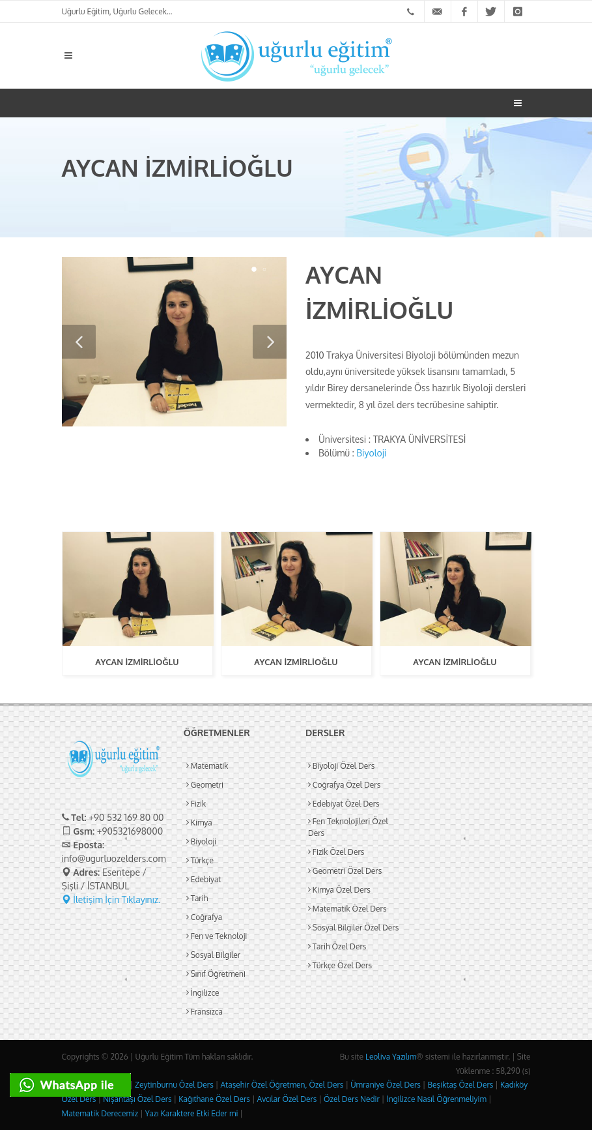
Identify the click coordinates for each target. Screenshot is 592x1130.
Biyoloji (371, 452)
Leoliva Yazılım (390, 1057)
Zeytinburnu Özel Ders (173, 1085)
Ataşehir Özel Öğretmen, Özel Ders (281, 1085)
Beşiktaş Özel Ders (460, 1085)
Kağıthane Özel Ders (213, 1099)
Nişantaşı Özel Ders (136, 1099)
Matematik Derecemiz (100, 1113)
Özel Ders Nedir (351, 1099)
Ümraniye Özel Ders (384, 1085)
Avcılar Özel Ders (286, 1099)
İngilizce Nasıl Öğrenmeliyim (435, 1099)
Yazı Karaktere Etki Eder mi (190, 1113)
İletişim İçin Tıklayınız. (111, 899)
